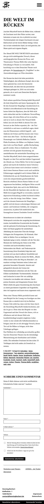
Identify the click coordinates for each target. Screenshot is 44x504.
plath (37, 360)
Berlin (10, 355)
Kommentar (7, 388)
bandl (6, 355)
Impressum (37, 494)
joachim (36, 358)
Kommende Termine (34, 502)
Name (6, 419)
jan (31, 358)
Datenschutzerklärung (26, 447)
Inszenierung (18, 70)
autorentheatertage (32, 353)
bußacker (36, 355)
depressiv (12, 358)
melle (25, 360)
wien (9, 364)
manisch (19, 360)
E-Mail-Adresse (9, 427)
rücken (11, 362)
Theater (17, 362)
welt (5, 364)
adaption (20, 353)
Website (6, 435)
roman (6, 362)
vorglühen (35, 362)
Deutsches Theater (22, 358)
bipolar (15, 355)
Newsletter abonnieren (11, 502)
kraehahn (7, 360)
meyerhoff (31, 360)
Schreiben (5, 14)
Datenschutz (37, 496)
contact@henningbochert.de (13, 496)
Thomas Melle (26, 362)
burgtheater (28, 355)
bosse (21, 355)
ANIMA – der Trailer (32, 469)
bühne (6, 358)
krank (13, 360)
